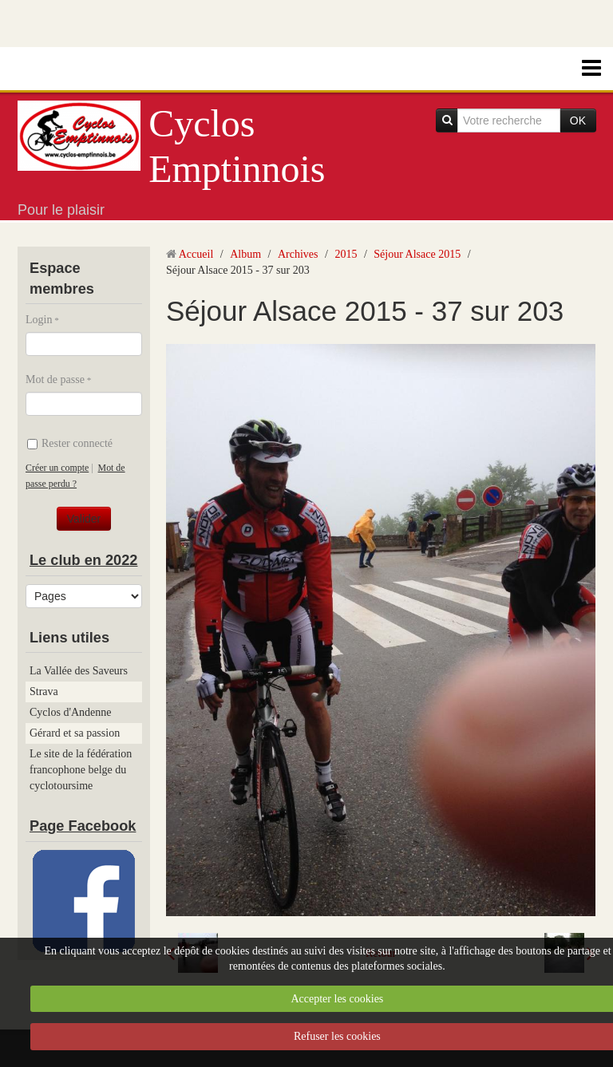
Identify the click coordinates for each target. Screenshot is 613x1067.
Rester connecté (70, 443)
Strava (44, 692)
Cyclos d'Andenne (70, 712)
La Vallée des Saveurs (79, 671)
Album (245, 254)
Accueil (196, 254)
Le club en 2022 (83, 560)
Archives (298, 254)
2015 (345, 254)
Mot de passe (55, 379)
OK (578, 120)
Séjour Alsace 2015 (417, 254)
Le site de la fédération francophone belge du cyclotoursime (81, 770)
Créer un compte (57, 467)
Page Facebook (83, 826)
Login (39, 320)
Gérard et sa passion (75, 733)
